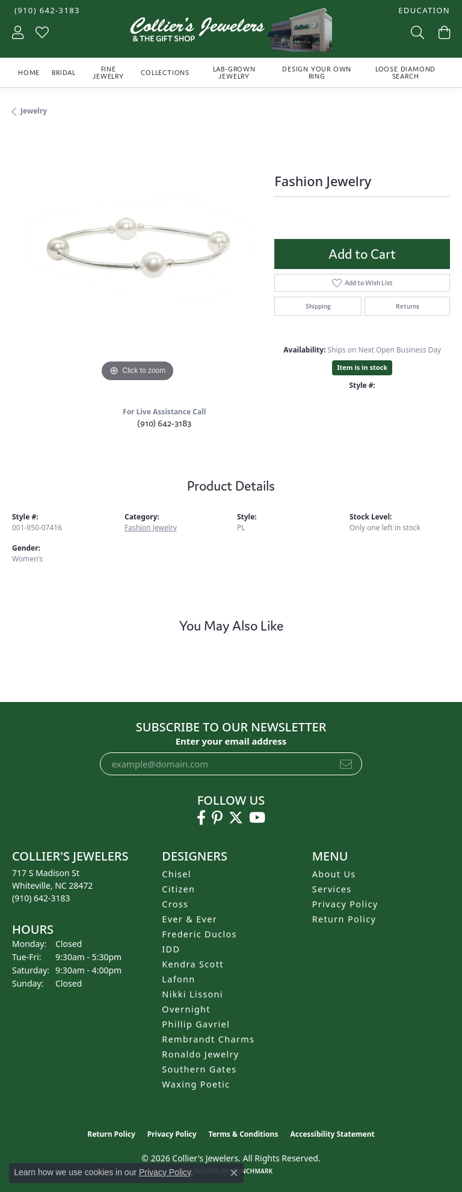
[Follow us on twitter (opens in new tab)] (236, 818)
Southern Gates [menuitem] (199, 1069)
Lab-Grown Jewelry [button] (234, 72)
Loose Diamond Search (405, 72)
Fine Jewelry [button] (108, 72)
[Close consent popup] (234, 1172)
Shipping (318, 306)
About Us (334, 874)
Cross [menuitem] (175, 904)
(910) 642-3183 (164, 423)
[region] (137, 260)
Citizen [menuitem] (178, 889)
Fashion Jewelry (151, 527)
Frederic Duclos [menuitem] (199, 934)
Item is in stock (362, 367)
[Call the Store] (41, 898)
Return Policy (344, 919)
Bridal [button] (64, 72)
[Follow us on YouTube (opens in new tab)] (257, 818)
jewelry (33, 111)
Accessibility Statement (332, 1134)
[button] (423, 10)
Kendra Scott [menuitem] (192, 964)
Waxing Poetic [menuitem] (196, 1084)
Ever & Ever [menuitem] (189, 919)
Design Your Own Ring (316, 72)
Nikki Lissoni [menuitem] (192, 994)
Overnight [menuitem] (186, 1009)
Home (29, 72)
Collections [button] (165, 72)
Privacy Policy (345, 904)
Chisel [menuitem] (176, 874)
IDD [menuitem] (171, 949)
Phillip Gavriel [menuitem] (196, 1024)
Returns (407, 306)
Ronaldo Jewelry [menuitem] (200, 1054)
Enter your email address (231, 741)
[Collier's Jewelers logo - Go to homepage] (231, 33)
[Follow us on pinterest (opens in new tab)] (217, 818)
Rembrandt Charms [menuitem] (208, 1039)
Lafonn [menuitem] (178, 979)
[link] (46, 10)
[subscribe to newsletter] (346, 764)
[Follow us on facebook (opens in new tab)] (201, 818)
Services (332, 889)
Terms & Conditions (244, 1134)
